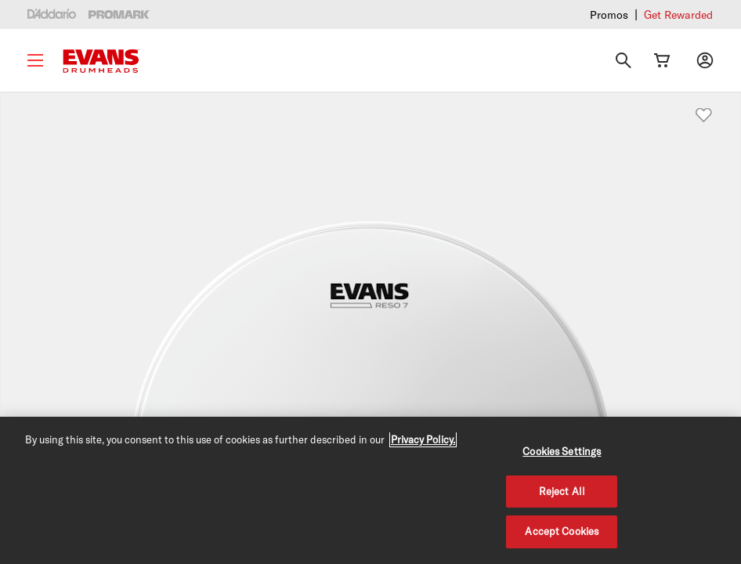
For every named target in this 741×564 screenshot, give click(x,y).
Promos (609, 14)
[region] (370, 490)
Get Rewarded (678, 14)
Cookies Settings (561, 451)
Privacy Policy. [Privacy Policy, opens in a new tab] (423, 439)
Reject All (562, 491)
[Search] (623, 60)
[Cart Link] (661, 60)
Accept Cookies (561, 531)
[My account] (705, 60)
